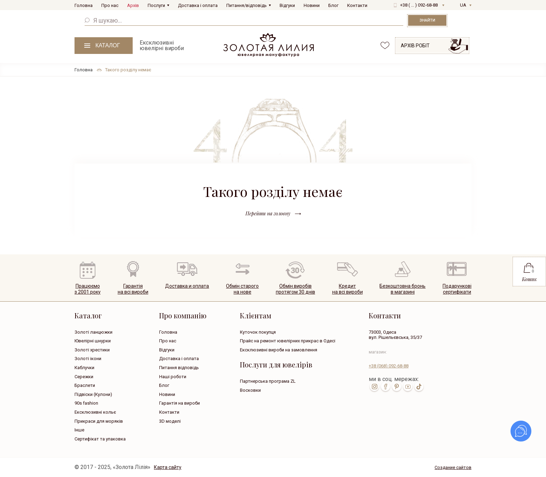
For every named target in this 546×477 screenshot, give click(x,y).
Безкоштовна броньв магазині (403, 289)
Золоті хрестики (92, 349)
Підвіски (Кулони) (93, 394)
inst (374, 386)
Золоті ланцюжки (93, 332)
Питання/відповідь (246, 5)
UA (463, 5)
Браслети (85, 385)
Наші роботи (172, 376)
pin (396, 386)
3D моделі (170, 421)
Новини (312, 5)
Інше (79, 429)
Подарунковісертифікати (457, 289)
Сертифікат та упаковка (100, 439)
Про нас (109, 5)
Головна (84, 5)
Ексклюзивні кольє (95, 412)
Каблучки (84, 367)
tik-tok (418, 386)
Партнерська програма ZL (268, 381)
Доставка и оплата (187, 286)
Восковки (250, 390)
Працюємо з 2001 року (88, 289)
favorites (385, 45)
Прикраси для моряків (99, 421)
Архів (133, 5)
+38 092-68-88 (388, 365)
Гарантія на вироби (179, 403)
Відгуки (287, 5)
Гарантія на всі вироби (133, 289)
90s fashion (86, 403)
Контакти (357, 5)
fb (385, 386)
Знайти (427, 20)
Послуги (156, 5)
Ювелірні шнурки (93, 340)
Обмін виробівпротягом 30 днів (295, 289)
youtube (407, 386)
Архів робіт (415, 45)
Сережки (84, 376)
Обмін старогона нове (242, 289)
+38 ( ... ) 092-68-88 (419, 5)
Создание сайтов (453, 467)
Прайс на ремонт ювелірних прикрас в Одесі (287, 340)
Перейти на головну (267, 213)
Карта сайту (167, 467)
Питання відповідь (179, 367)
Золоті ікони (88, 358)
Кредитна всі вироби (347, 289)
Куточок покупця (258, 332)
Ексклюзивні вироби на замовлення (278, 349)
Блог (333, 5)
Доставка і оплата (198, 5)
